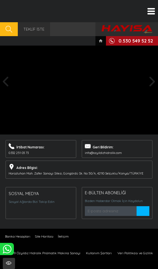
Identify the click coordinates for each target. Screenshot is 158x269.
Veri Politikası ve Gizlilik (135, 253)
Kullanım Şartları (99, 253)
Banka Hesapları (17, 236)
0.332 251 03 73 (19, 153)
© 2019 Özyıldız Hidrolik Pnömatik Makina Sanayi (42, 253)
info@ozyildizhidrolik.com (103, 153)
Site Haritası (44, 236)
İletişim (63, 236)
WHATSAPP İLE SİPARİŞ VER (7, 249)
